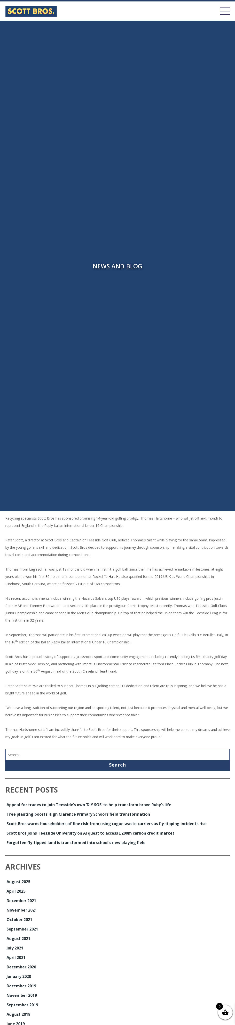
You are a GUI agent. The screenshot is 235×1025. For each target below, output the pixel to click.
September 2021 (22, 929)
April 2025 (16, 891)
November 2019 (22, 995)
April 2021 (16, 957)
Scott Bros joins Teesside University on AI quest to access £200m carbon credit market (90, 833)
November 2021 (22, 910)
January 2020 (19, 976)
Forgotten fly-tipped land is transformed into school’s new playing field (76, 842)
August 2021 (18, 938)
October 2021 (19, 919)
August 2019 (18, 1014)
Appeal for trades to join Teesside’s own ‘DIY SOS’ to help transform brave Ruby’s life (89, 804)
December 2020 (21, 967)
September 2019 (22, 1005)
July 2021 (15, 948)
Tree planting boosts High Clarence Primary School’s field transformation (78, 814)
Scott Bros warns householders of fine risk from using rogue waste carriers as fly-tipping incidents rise (107, 823)
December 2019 (21, 986)
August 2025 (18, 881)
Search (117, 764)
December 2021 (21, 900)
